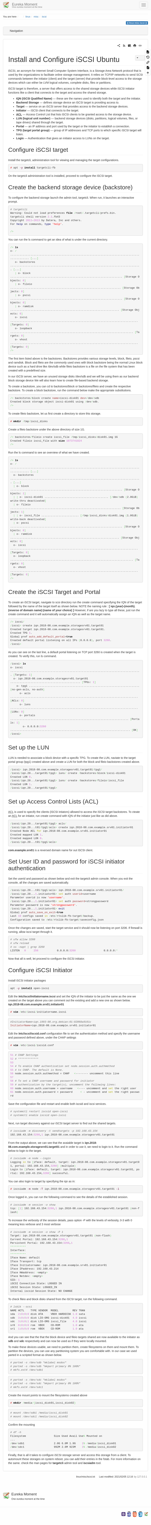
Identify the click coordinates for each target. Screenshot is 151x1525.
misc (36, 16)
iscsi (44, 16)
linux (28, 16)
